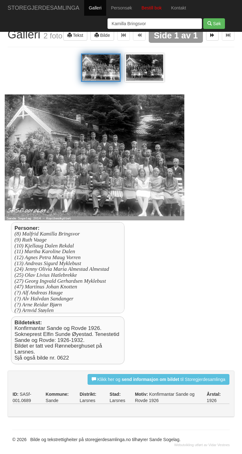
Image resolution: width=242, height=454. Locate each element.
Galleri (95, 7)
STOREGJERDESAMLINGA (43, 8)
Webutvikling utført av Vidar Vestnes (202, 445)
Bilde (102, 35)
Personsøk (121, 7)
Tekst (75, 35)
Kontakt (178, 7)
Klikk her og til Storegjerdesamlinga (158, 379)
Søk (214, 23)
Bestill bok (151, 7)
